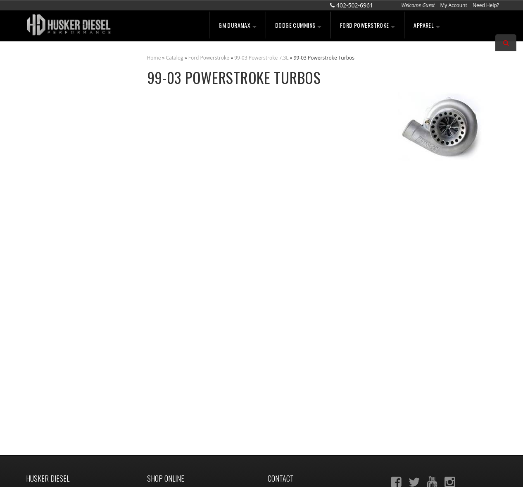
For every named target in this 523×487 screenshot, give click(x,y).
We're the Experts (66, 162)
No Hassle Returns (67, 230)
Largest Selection (65, 187)
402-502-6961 (60, 293)
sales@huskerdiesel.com (305, 405)
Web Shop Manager (330, 471)
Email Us (54, 275)
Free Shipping (61, 212)
